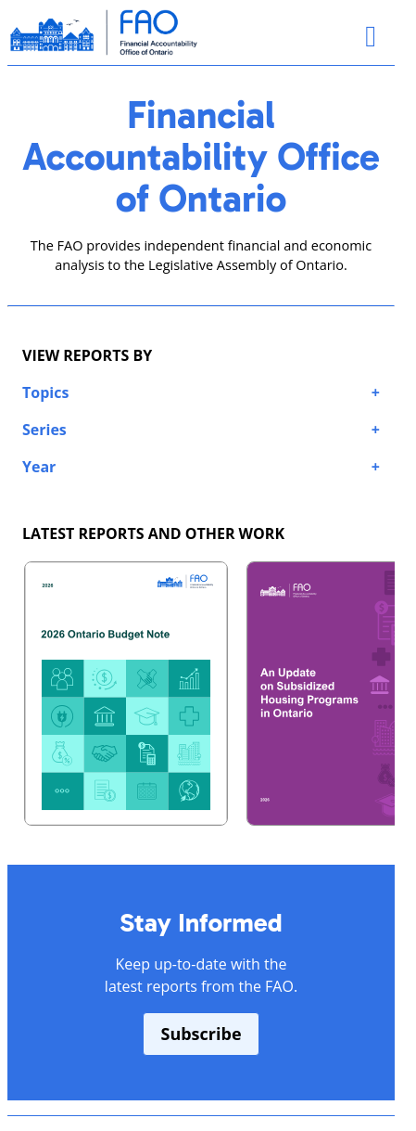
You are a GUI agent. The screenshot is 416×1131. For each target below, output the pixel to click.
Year (39, 466)
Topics (45, 392)
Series (44, 429)
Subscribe (200, 1033)
